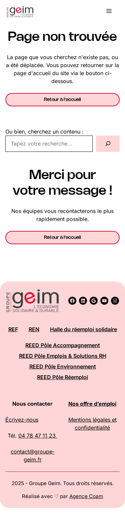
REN (34, 329)
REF (13, 329)
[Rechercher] (108, 144)
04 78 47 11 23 (37, 435)
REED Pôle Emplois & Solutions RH (62, 356)
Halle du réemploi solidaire (83, 329)
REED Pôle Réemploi (62, 377)
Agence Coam (86, 496)
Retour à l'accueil (62, 99)
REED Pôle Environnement (62, 366)
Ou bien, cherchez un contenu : (44, 131)
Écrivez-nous (21, 419)
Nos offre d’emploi (92, 403)
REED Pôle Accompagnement (62, 345)
